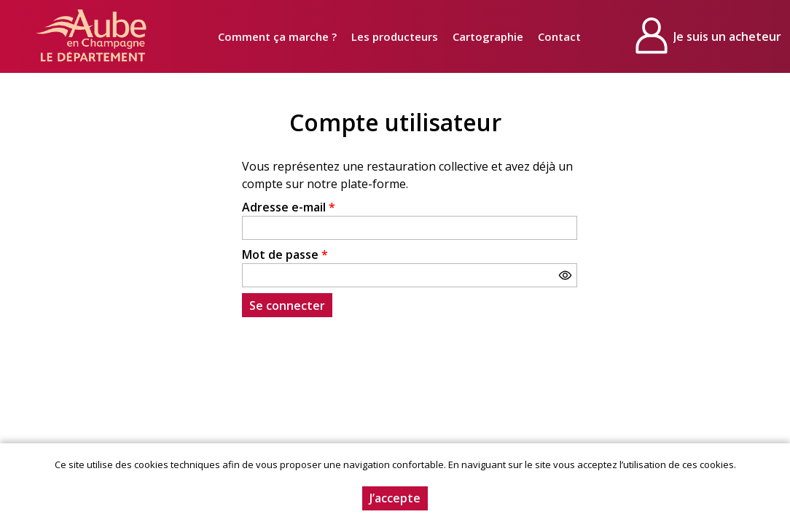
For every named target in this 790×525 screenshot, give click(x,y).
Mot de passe (285, 254)
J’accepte (395, 498)
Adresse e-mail (288, 207)
